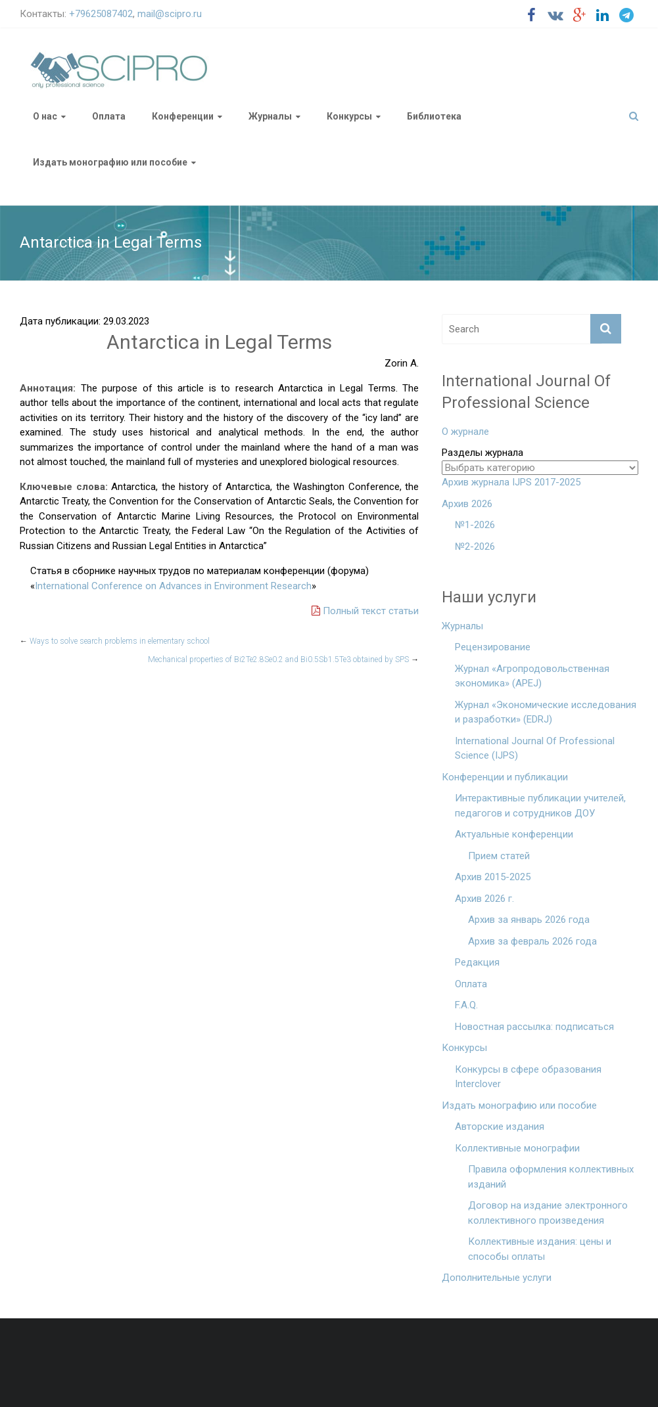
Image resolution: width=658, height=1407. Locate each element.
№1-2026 (475, 525)
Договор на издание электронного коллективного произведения (548, 1212)
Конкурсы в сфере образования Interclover (528, 1076)
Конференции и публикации (505, 777)
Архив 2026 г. (484, 898)
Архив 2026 (467, 504)
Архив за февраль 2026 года (532, 941)
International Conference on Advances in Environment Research (173, 586)
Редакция (477, 962)
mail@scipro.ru (169, 14)
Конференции (183, 116)
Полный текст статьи (365, 611)
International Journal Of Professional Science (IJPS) (535, 748)
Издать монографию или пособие (110, 162)
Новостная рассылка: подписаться (534, 1027)
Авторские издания (499, 1126)
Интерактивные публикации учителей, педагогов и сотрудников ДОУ (540, 805)
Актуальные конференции (514, 834)
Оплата (109, 116)
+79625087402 (101, 14)
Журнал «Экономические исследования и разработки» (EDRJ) (545, 712)
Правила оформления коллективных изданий (551, 1176)
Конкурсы (349, 116)
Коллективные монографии (517, 1148)
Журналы (270, 116)
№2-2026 (475, 546)
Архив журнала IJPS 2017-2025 (511, 482)
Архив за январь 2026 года (529, 920)
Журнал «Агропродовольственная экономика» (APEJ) (532, 676)
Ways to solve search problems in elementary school (115, 641)
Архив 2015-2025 (492, 877)
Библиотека (434, 116)
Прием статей (499, 856)
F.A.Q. (466, 1005)
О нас (45, 116)
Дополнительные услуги (497, 1278)
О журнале (465, 431)
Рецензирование (492, 647)
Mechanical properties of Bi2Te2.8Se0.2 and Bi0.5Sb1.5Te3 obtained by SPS (283, 659)
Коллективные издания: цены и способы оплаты (539, 1249)
